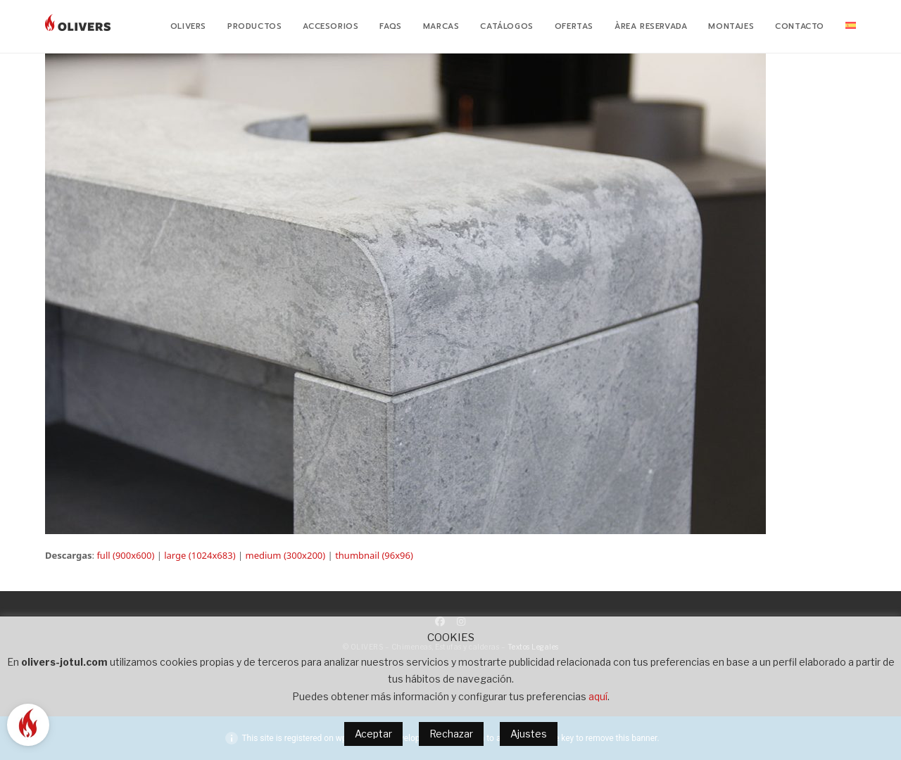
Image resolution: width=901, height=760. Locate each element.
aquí (597, 696)
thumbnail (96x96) (374, 555)
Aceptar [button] (373, 734)
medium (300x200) (285, 555)
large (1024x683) (199, 555)
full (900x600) (125, 555)
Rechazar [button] (451, 734)
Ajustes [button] (528, 734)
